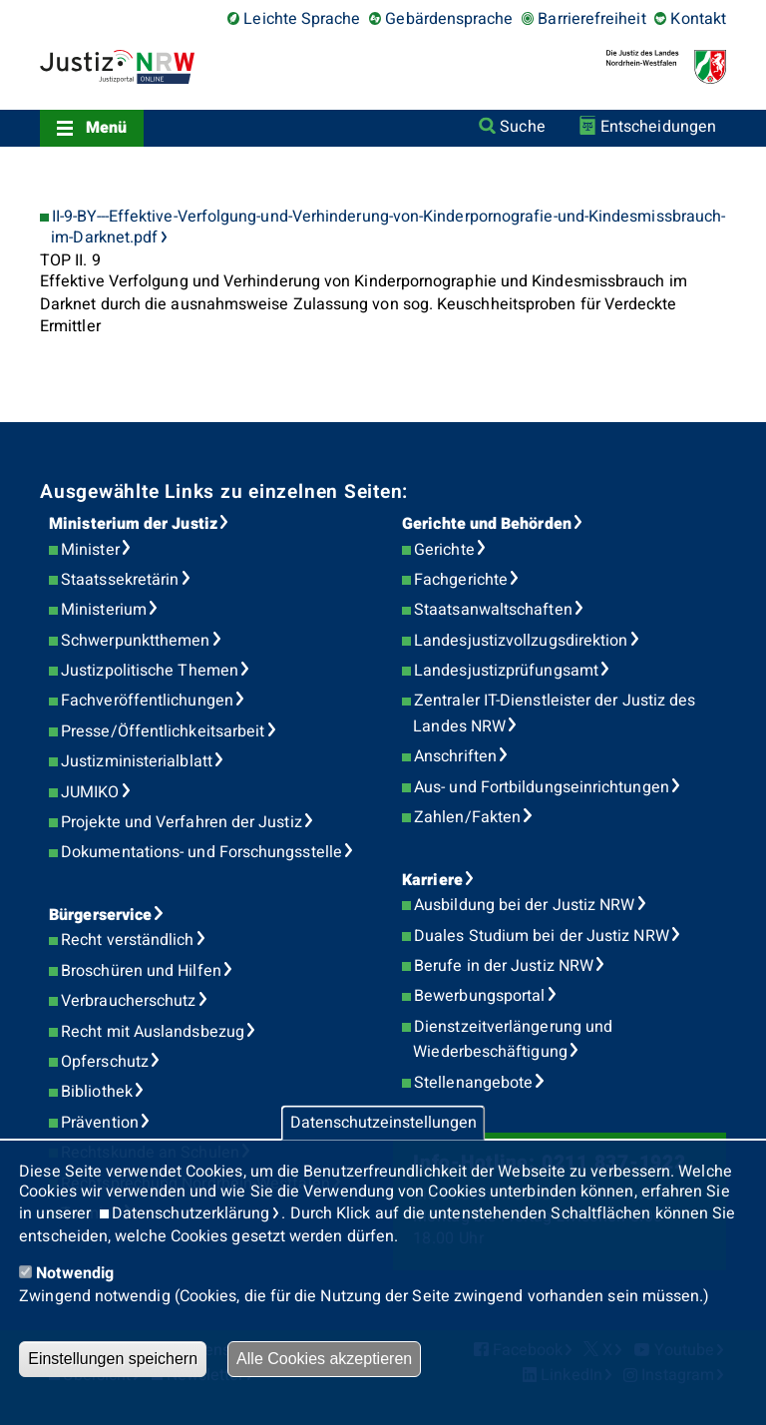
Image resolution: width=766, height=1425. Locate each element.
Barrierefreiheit (591, 19)
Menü (106, 128)
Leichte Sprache (301, 19)
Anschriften (455, 756)
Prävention (100, 1123)
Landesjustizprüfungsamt (506, 671)
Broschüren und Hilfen (141, 971)
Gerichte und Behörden (487, 524)
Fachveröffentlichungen (147, 700)
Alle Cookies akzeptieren (324, 1358)
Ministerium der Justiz (133, 524)
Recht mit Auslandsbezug (152, 1032)
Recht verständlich (127, 940)
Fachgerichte (461, 580)
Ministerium (104, 610)
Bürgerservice (100, 915)
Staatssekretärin (120, 580)
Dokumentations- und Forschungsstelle (201, 852)
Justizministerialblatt (136, 761)
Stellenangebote (473, 1083)
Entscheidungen (658, 127)
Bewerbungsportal (479, 996)
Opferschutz (105, 1062)
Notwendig (75, 1273)
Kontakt (698, 19)
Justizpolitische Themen (149, 671)
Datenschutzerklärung (191, 1213)
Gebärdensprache (449, 19)
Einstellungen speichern (112, 1358)
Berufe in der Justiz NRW (503, 966)
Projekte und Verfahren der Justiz (181, 822)
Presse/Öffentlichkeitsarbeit (162, 731)
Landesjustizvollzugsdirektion (520, 641)
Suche (522, 127)
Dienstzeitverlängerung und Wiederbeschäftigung (512, 1040)
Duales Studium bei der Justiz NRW (541, 936)
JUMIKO (90, 792)
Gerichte (444, 550)
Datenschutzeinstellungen (383, 1123)
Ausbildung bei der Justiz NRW (524, 905)
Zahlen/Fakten (467, 817)
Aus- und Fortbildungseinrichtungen (541, 787)
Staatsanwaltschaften (493, 610)
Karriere (432, 880)
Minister (90, 550)
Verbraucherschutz (128, 1001)
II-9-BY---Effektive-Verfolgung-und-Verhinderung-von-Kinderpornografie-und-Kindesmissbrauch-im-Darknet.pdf (388, 227)
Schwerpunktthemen (135, 641)
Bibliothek (97, 1092)
